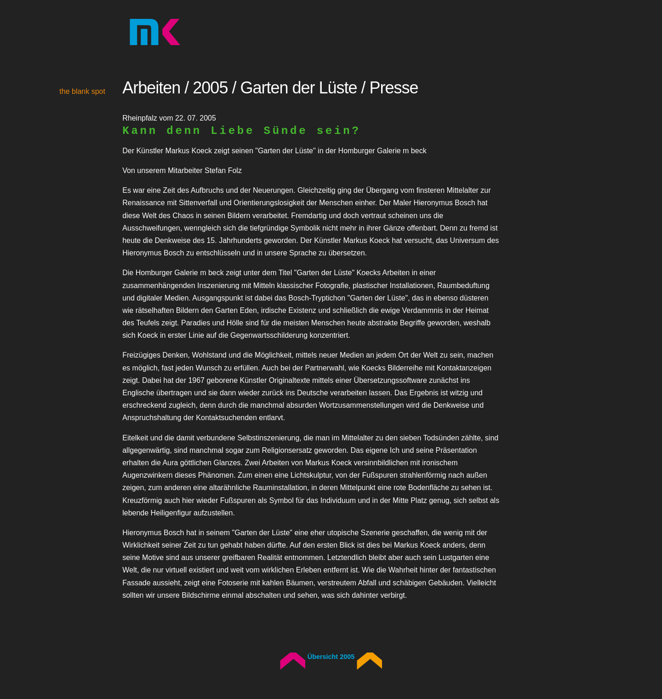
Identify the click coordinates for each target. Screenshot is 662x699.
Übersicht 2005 (331, 656)
